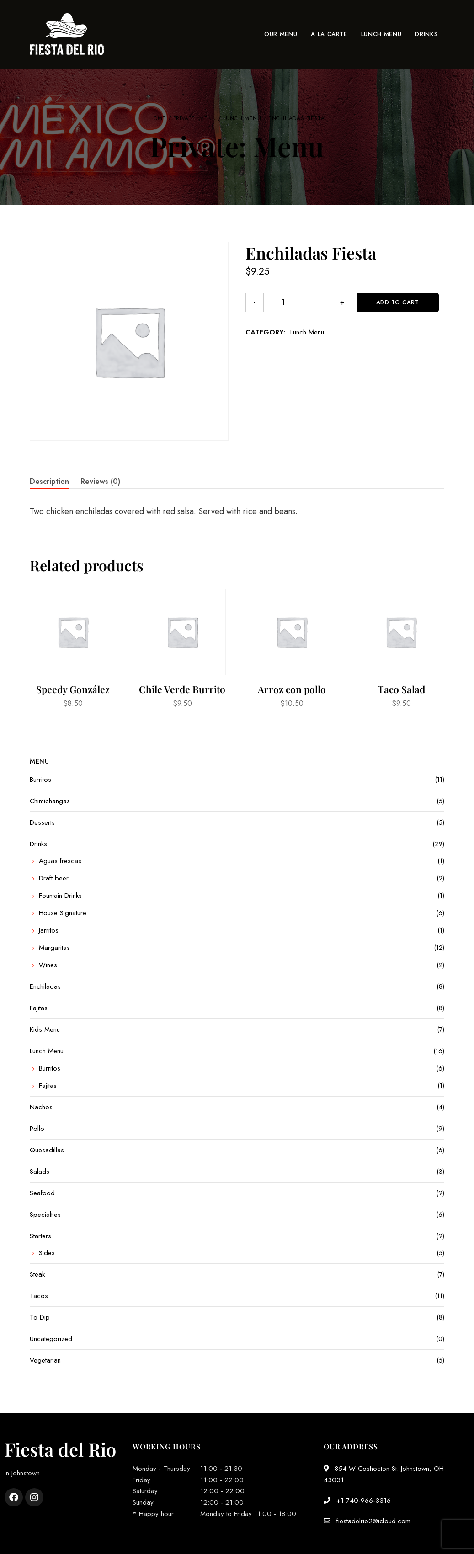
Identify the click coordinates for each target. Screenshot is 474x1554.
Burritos (40, 779)
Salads (39, 1172)
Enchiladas (45, 986)
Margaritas (54, 948)
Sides (47, 1253)
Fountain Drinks (60, 896)
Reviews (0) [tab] (100, 481)
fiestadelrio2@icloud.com (367, 1521)
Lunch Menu (242, 118)
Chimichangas (50, 801)
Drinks (38, 844)
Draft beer (54, 878)
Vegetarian (45, 1360)
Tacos (39, 1296)
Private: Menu (194, 118)
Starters (40, 1236)
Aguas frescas (60, 861)
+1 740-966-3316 (357, 1501)
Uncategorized (51, 1339)
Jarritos (49, 930)
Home (157, 118)
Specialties (45, 1214)
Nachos (41, 1107)
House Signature (62, 913)
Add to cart (360, 302)
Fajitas (39, 1008)
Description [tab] (49, 481)
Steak (37, 1274)
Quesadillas (47, 1150)
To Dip (40, 1317)
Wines (48, 965)
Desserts (42, 822)
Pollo (37, 1129)
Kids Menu (45, 1029)
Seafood (42, 1193)
